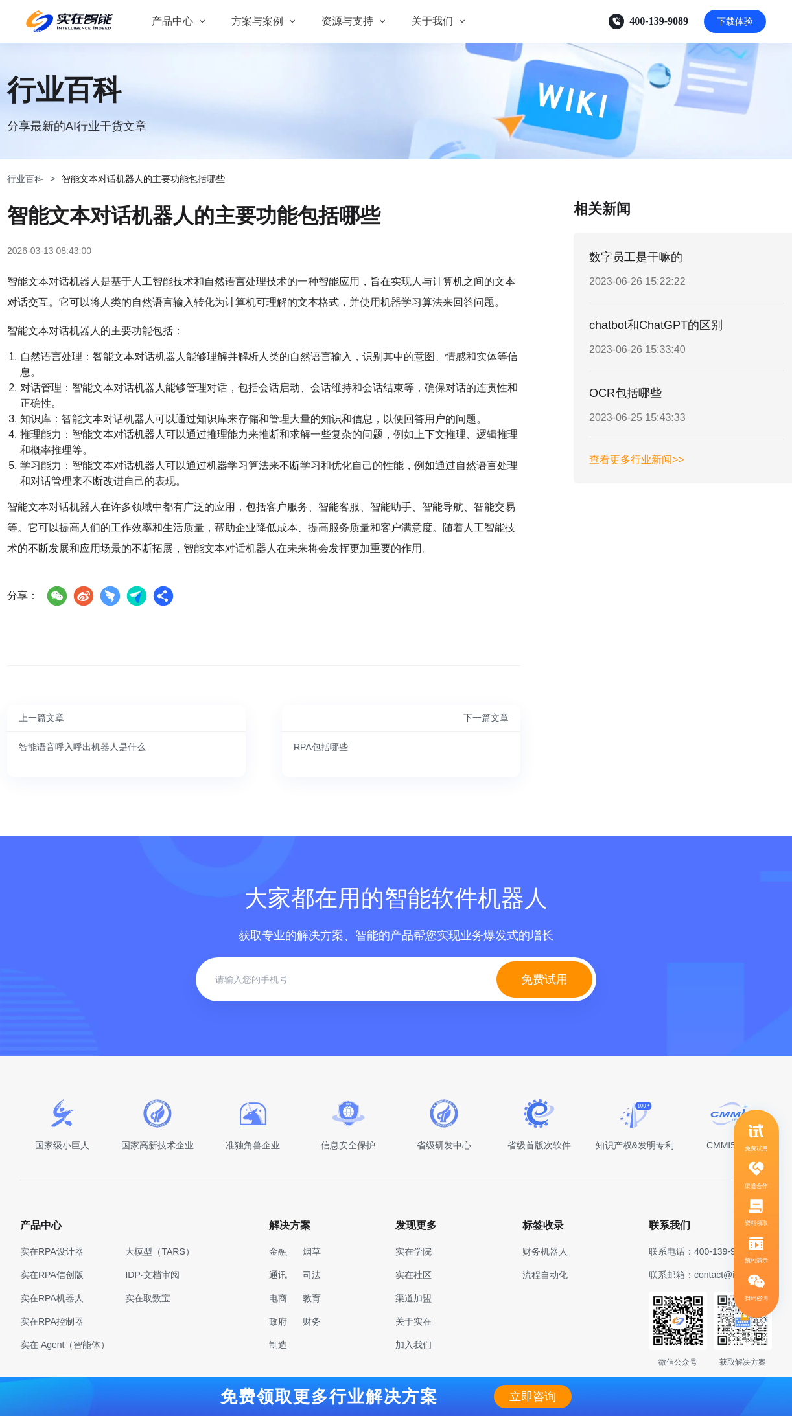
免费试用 (544, 979)
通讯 (278, 1275)
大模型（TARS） (159, 1251)
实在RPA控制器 (52, 1321)
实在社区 (413, 1275)
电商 (278, 1298)
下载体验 (735, 21)
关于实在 (413, 1321)
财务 (312, 1321)
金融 (278, 1251)
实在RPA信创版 (52, 1275)
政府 (278, 1321)
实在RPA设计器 (52, 1251)
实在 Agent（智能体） (65, 1345)
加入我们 (413, 1345)
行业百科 (25, 179)
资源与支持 (347, 21)
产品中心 (172, 21)
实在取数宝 (147, 1298)
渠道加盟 (413, 1298)
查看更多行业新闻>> (636, 459)
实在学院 (413, 1251)
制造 (278, 1345)
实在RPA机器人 (52, 1298)
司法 (312, 1275)
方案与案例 (257, 21)
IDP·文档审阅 (152, 1275)
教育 (312, 1298)
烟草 (312, 1251)
